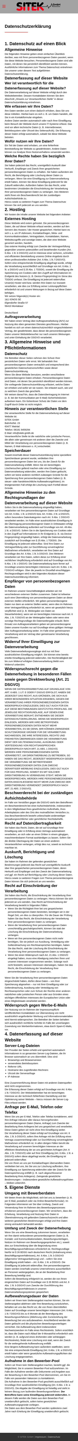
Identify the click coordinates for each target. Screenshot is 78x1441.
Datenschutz (54, 1437)
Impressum (40, 1437)
